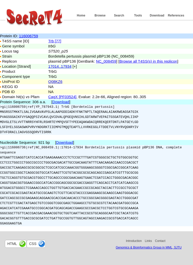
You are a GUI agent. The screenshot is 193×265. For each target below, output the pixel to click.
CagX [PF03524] (62, 97)
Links (148, 241)
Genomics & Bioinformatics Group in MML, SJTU (149, 247)
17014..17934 (60, 66)
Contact (160, 241)
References (176, 15)
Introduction (134, 241)
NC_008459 (106, 61)
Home (81, 15)
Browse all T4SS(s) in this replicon (148, 61)
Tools (138, 15)
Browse (99, 15)
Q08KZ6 (55, 81)
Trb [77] (54, 41)
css (32, 244)
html (12, 244)
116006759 (28, 36)
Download (157, 15)
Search (119, 15)
